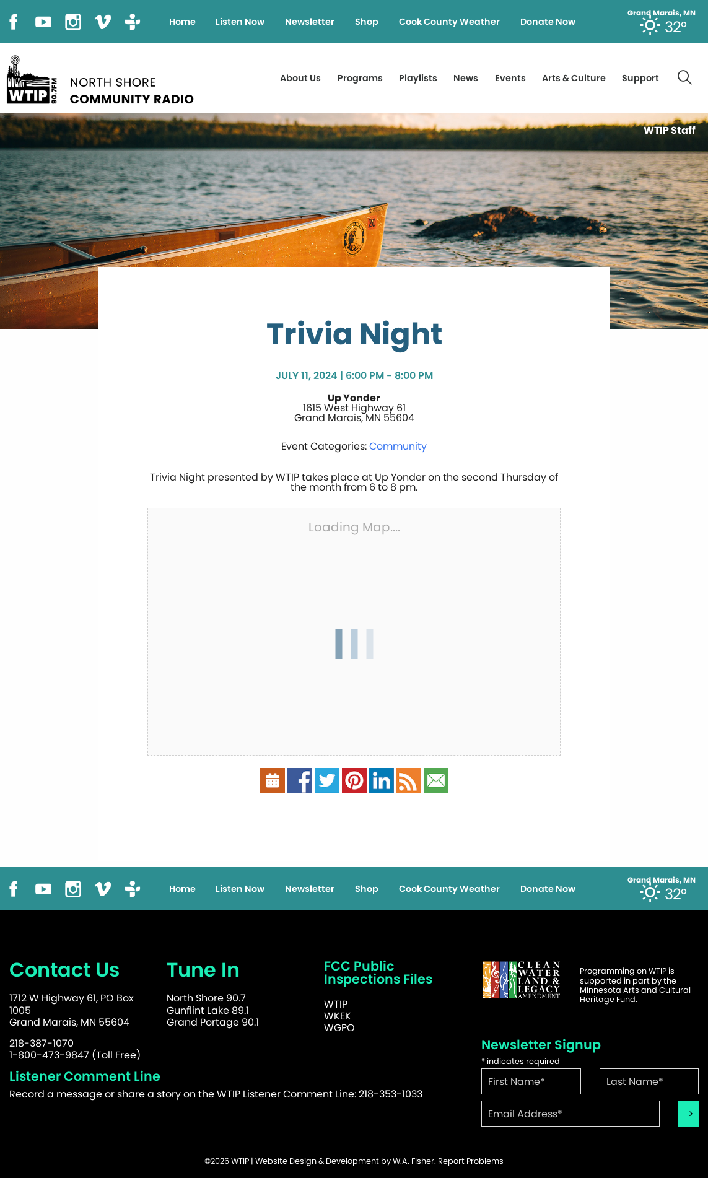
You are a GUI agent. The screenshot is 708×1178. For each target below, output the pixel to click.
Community (398, 446)
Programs (360, 78)
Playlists (418, 78)
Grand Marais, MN (661, 13)
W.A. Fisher (413, 1161)
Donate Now (547, 21)
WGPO (339, 1028)
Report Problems (471, 1161)
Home (182, 21)
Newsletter (309, 21)
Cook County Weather (449, 21)
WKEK (337, 1016)
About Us (300, 78)
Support (640, 78)
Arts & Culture (574, 78)
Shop (366, 21)
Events (510, 78)
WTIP (335, 1004)
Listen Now (240, 21)
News (465, 78)
